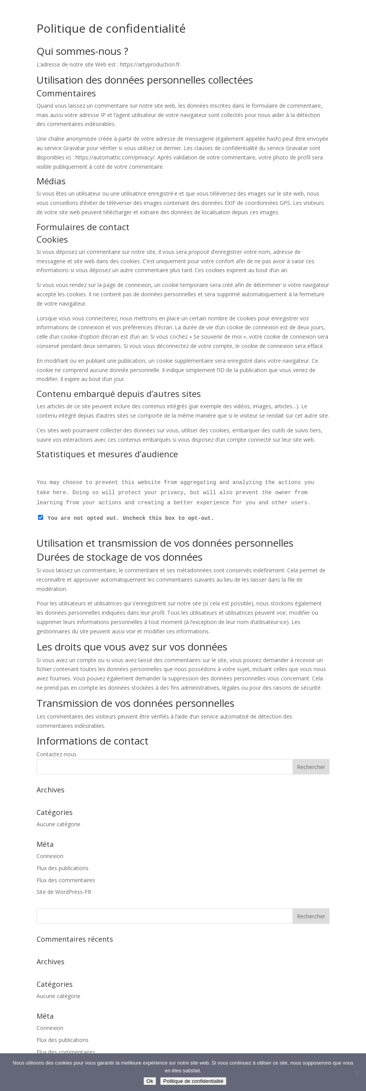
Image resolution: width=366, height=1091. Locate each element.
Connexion (50, 856)
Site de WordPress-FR (64, 891)
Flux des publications (63, 868)
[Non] (356, 1072)
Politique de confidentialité (193, 1081)
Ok (149, 1081)
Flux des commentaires (66, 880)
